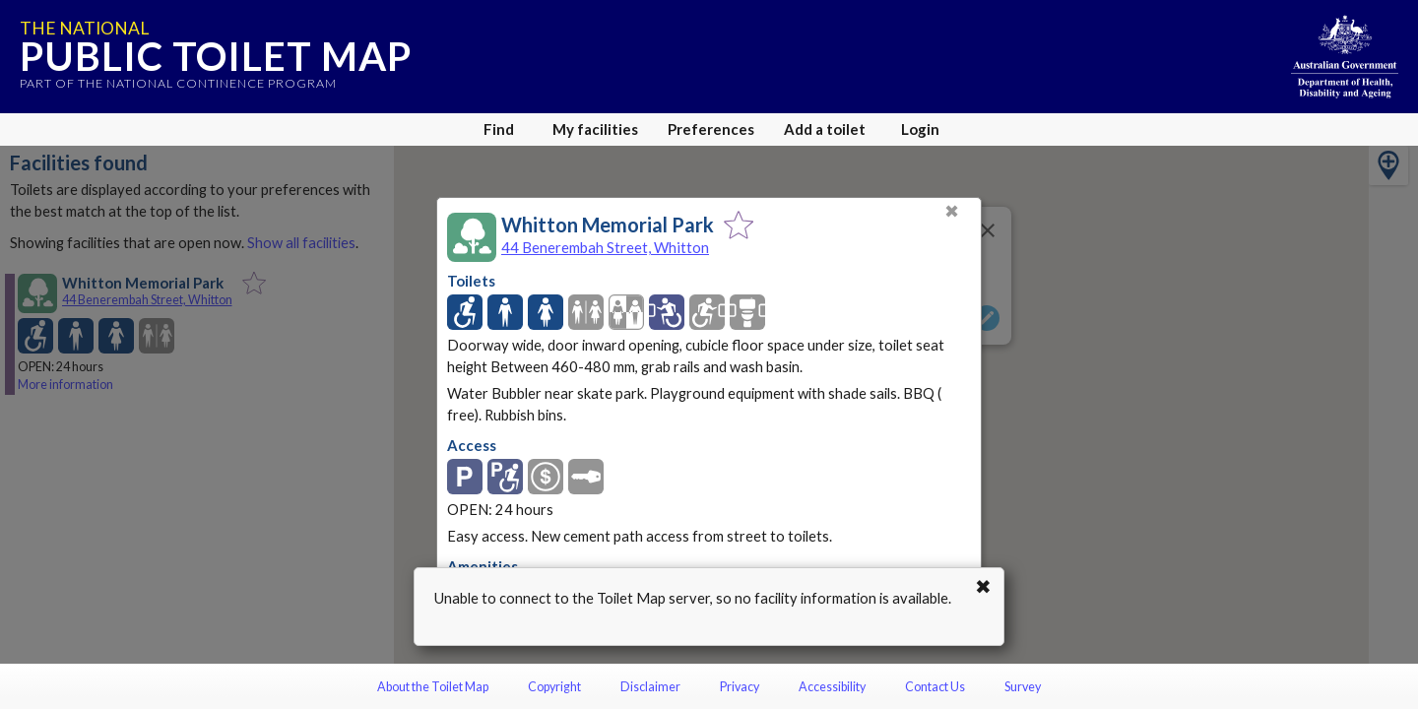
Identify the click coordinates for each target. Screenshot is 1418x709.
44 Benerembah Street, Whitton (605, 247)
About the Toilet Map (432, 686)
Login (920, 129)
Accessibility (832, 686)
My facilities (595, 129)
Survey (1022, 686)
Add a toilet (825, 129)
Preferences (711, 129)
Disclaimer (650, 686)
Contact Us (935, 686)
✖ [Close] (951, 211)
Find (498, 129)
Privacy (739, 686)
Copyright (554, 686)
